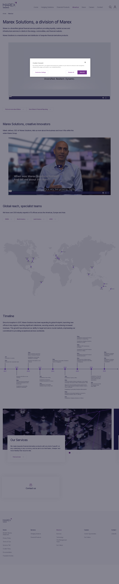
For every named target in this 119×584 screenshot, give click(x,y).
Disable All (71, 72)
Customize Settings (40, 72)
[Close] (85, 62)
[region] (60, 67)
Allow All (82, 72)
